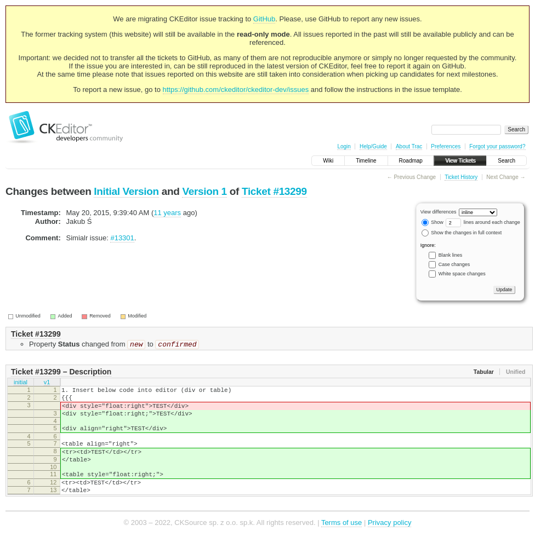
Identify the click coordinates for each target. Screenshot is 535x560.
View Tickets (460, 161)
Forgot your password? (497, 146)
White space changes (462, 273)
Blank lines (451, 255)
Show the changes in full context (462, 232)
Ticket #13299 (274, 191)
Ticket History (461, 177)
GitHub (264, 19)
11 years (167, 213)
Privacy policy (389, 543)
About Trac (409, 146)
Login (343, 146)
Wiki (328, 161)
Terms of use (341, 543)
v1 (47, 384)
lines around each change (483, 222)
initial (20, 384)
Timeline (366, 161)
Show (432, 222)
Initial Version (126, 191)
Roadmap (411, 161)
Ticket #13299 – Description (61, 372)
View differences (438, 212)
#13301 (122, 238)
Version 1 (204, 191)
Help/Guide (373, 146)
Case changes (454, 264)
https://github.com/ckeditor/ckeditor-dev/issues (236, 89)
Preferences (445, 146)
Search (506, 161)
